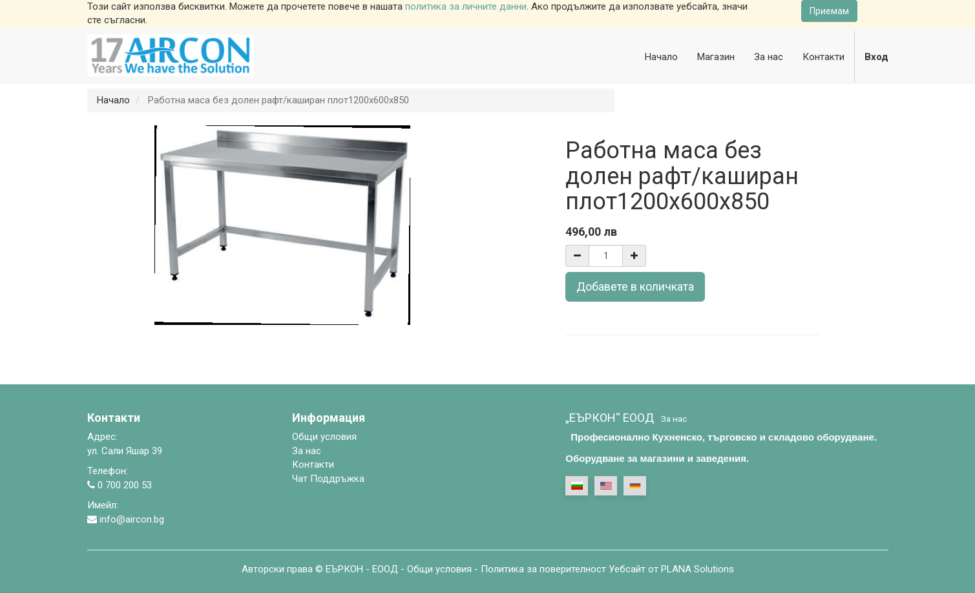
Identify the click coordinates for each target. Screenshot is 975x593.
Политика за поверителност (543, 569)
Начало (113, 100)
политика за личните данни (466, 6)
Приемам (829, 11)
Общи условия (439, 569)
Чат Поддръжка (328, 478)
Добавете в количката (635, 286)
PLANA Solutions (697, 569)
